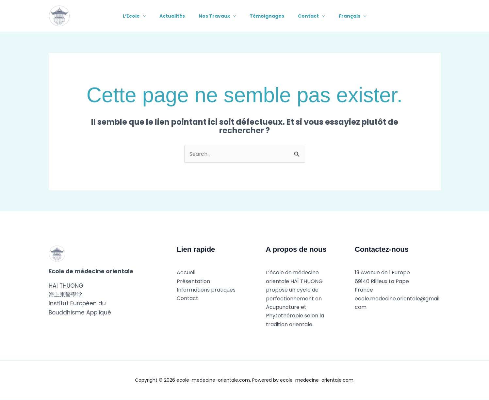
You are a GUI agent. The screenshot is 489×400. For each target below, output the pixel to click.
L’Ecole (129, 16)
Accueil (186, 273)
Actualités (169, 16)
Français (357, 16)
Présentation (193, 281)
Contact (314, 16)
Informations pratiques (206, 290)
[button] (138, 16)
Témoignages (268, 16)
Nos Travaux (216, 16)
